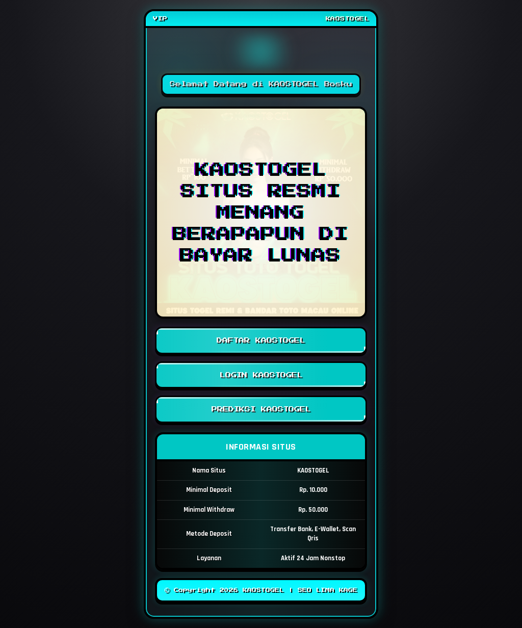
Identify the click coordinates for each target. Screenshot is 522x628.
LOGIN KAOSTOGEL (261, 375)
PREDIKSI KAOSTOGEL (261, 409)
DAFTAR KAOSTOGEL (261, 340)
